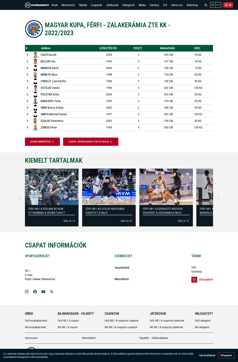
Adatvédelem (89, 338)
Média (142, 5)
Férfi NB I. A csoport (68, 320)
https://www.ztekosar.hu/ (40, 279)
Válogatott (128, 5)
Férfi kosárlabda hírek (36, 320)
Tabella (83, 5)
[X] (52, 292)
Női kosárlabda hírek (35, 327)
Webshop (192, 5)
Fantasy (154, 5)
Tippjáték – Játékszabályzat (153, 338)
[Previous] (19, 197)
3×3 (165, 5)
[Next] (218, 197)
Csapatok (96, 5)
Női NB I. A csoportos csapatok (121, 327)
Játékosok (112, 5)
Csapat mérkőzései (42, 142)
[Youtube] (43, 292)
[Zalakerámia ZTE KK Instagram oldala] (27, 292)
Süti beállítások (207, 355)
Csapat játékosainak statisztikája (91, 142)
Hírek (54, 5)
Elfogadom (226, 355)
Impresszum (31, 338)
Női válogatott (202, 327)
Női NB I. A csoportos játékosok (166, 327)
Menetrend (68, 5)
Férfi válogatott (203, 320)
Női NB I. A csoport (68, 327)
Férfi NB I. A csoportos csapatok (122, 320)
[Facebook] (35, 292)
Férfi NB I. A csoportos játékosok (167, 320)
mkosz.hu (177, 5)
